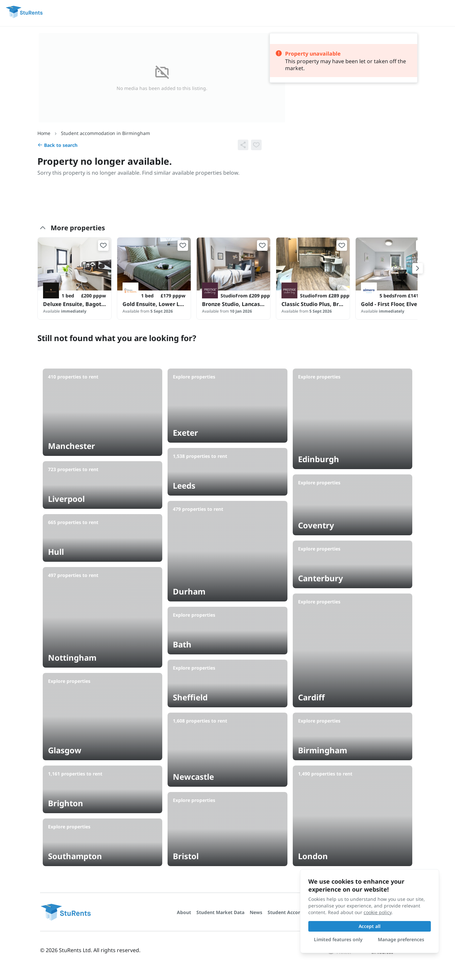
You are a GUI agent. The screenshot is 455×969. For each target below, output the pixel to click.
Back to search (57, 145)
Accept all (369, 926)
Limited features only (338, 939)
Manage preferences (401, 939)
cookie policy (377, 912)
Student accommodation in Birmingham (105, 133)
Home (43, 133)
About (184, 912)
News (256, 912)
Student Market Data (220, 912)
